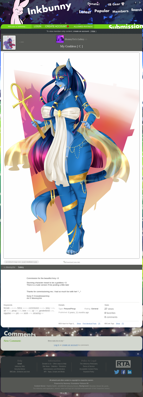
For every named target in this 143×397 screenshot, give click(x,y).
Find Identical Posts (89, 323)
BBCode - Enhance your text (20, 371)
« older (21, 42)
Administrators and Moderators (54, 369)
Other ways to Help (59, 363)
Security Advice (19, 369)
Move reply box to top (55, 341)
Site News (46, 366)
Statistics (54, 366)
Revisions (62, 366)
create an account (81, 31)
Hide (93, 31)
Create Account (56, 26)
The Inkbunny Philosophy (89, 363)
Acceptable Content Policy (89, 369)
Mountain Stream (95, 386)
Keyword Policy (88, 371)
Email (20, 363)
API (45, 371)
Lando (106, 386)
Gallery (21, 267)
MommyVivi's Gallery (76, 39)
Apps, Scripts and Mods (56, 371)
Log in (56, 345)
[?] (99, 323)
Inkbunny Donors (72, 386)
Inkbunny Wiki (20, 366)
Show (79, 323)
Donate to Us (46, 363)
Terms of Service (88, 366)
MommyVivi (10, 267)
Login (37, 26)
